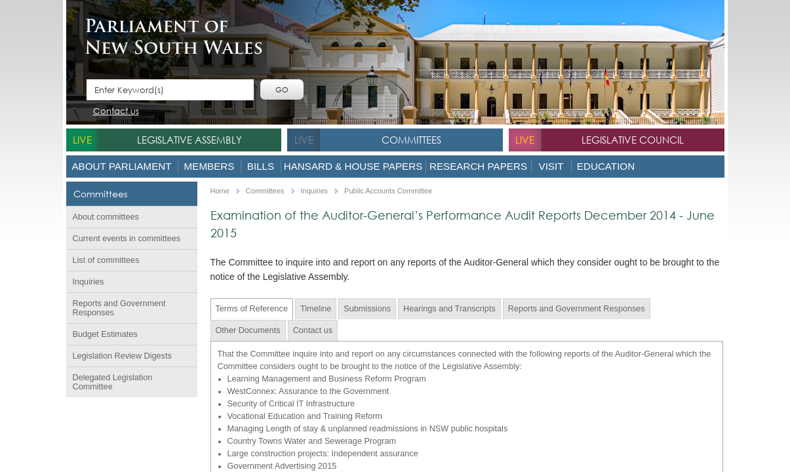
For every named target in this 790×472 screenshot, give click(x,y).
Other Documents (248, 330)
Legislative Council (633, 139)
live (82, 139)
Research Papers (478, 166)
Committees (411, 139)
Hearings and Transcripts (449, 308)
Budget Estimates (105, 334)
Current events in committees (127, 238)
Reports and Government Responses (119, 308)
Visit (551, 166)
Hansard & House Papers (353, 166)
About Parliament (121, 166)
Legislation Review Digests (122, 356)
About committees (106, 217)
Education (606, 166)
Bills (260, 166)
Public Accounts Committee (388, 191)
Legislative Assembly (189, 139)
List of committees (106, 260)
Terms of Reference (252, 308)
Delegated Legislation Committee (113, 382)
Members (209, 166)
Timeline (315, 308)
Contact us (116, 112)
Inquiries (88, 281)
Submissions (367, 308)
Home (219, 191)
